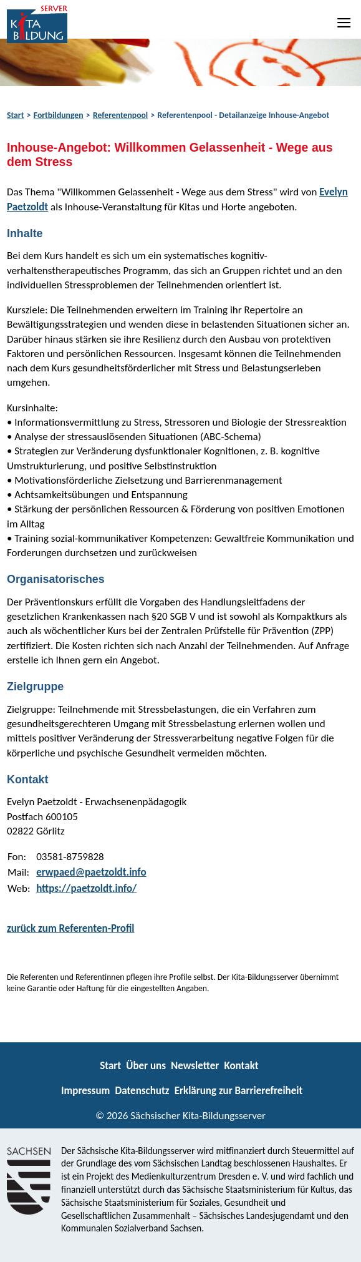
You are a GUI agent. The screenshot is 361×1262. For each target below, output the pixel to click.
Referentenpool (120, 115)
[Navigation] (345, 22)
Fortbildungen (59, 115)
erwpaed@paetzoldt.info (91, 872)
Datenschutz (142, 1090)
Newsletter (195, 1065)
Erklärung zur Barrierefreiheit (239, 1090)
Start (15, 115)
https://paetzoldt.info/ (86, 888)
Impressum (85, 1090)
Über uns (146, 1065)
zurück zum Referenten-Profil (71, 928)
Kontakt (241, 1065)
